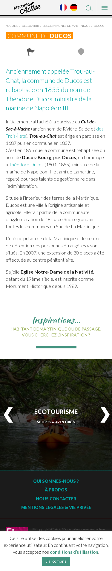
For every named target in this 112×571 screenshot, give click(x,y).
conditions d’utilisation (74, 552)
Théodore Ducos (26, 164)
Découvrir (30, 25)
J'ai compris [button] (56, 561)
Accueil (12, 25)
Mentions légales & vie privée (56, 507)
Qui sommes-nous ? (56, 481)
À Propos (56, 489)
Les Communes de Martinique (66, 25)
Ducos (99, 25)
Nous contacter (56, 498)
